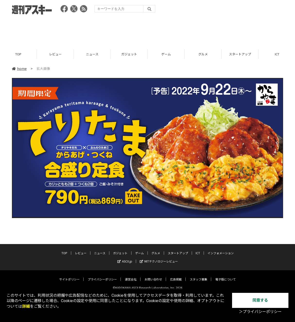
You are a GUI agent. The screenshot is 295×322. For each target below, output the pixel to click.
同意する (260, 300)
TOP (18, 54)
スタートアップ (240, 54)
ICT (198, 249)
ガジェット (129, 54)
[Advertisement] (147, 30)
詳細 (26, 306)
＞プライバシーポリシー (260, 311)
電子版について (225, 275)
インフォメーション (221, 249)
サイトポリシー (69, 275)
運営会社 (131, 275)
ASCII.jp (124, 257)
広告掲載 (176, 275)
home (19, 68)
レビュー (55, 54)
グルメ (203, 54)
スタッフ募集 (198, 275)
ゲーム (166, 54)
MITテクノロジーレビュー (159, 257)
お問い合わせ (153, 275)
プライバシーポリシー (102, 275)
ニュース (92, 54)
